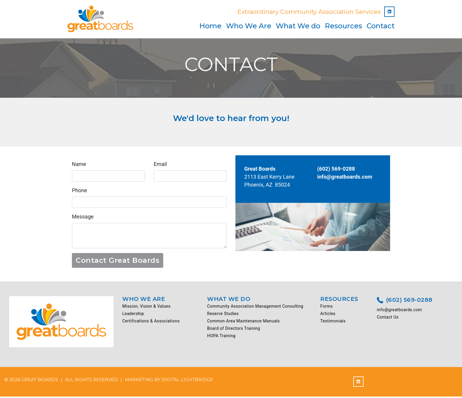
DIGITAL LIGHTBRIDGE (187, 381)
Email (161, 164)
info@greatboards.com (346, 177)
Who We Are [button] (248, 26)
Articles (328, 315)
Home (210, 26)
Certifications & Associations (151, 322)
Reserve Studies (223, 315)
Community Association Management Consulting (255, 308)
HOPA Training (221, 337)
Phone (80, 191)
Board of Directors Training (233, 330)
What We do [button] (298, 26)
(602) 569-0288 (405, 302)
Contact (381, 26)
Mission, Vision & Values (146, 308)
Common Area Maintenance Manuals (243, 322)
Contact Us (388, 319)
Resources (343, 26)
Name (79, 164)
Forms (326, 308)
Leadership (133, 315)
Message (83, 217)
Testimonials (333, 322)
